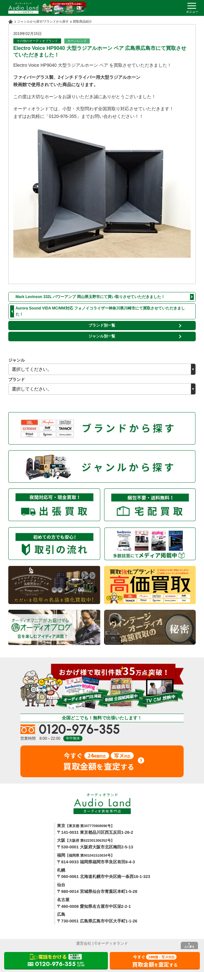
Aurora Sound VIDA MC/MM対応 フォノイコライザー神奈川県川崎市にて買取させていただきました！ (100, 311)
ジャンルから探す (30, 21)
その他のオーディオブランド (37, 41)
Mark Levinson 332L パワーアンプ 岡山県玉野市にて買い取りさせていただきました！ (90, 297)
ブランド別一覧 (101, 325)
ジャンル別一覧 (101, 336)
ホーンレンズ (77, 41)
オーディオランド (112, 943)
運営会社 (83, 943)
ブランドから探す (56, 21)
